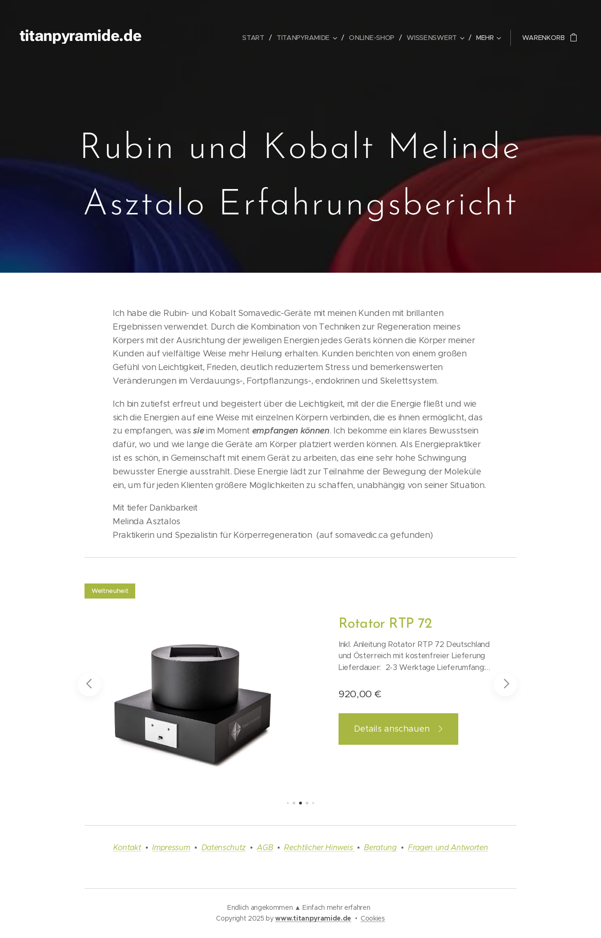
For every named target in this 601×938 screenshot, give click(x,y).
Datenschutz (223, 847)
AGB (265, 847)
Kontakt (127, 847)
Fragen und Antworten (448, 847)
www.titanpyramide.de (313, 918)
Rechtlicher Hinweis (319, 847)
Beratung (380, 847)
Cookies (373, 918)
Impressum (171, 847)
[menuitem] (256, 37)
